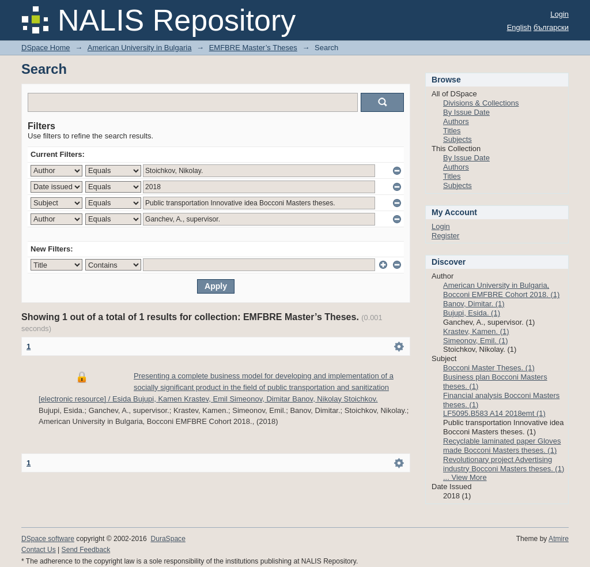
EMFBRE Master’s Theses (253, 47)
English (519, 27)
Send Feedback (86, 550)
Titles (452, 130)
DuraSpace (167, 539)
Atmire (559, 539)
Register (445, 235)
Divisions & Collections (481, 103)
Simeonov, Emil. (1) (475, 340)
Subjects (457, 139)
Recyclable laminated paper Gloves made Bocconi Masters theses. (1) (502, 446)
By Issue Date (466, 112)
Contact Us (38, 550)
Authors (456, 121)
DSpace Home (45, 47)
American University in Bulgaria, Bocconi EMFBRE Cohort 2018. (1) (501, 290)
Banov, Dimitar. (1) (474, 303)
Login (559, 14)
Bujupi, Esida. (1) (471, 313)
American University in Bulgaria (140, 47)
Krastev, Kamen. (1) (476, 331)
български (551, 27)
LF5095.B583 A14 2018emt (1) (494, 413)
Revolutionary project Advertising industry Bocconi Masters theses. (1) (503, 464)
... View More (465, 477)
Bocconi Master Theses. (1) (489, 367)
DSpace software (47, 539)
